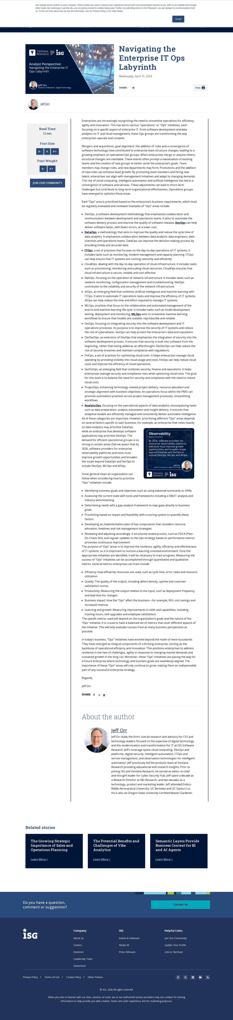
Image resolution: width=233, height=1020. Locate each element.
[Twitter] (99, 695)
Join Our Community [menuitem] (176, 938)
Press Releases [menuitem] (127, 951)
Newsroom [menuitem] (80, 965)
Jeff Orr (119, 730)
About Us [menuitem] (79, 938)
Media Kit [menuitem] (124, 944)
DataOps (90, 232)
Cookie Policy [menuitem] (73, 977)
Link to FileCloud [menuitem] (174, 951)
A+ (55, 151)
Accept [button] (178, 19)
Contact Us (180, 904)
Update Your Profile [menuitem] (175, 944)
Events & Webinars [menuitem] (129, 938)
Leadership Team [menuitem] (83, 958)
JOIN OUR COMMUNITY (47, 183)
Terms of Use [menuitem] (52, 977)
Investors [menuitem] (79, 951)
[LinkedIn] (104, 695)
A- (39, 151)
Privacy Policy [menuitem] (30, 977)
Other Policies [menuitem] (95, 977)
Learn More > (39, 859)
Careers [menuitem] (78, 944)
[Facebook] (95, 694)
